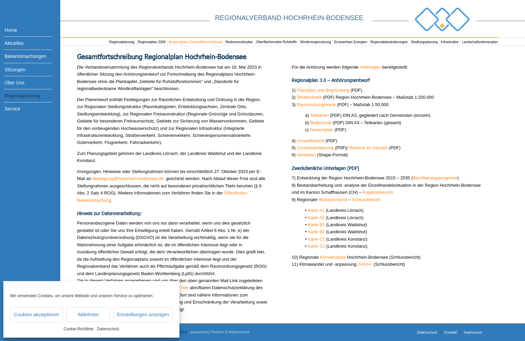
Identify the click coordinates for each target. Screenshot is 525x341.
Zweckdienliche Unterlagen (319, 168)
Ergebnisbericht (378, 192)
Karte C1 (316, 239)
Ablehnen (88, 314)
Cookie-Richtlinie (79, 329)
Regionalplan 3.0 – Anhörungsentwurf (331, 80)
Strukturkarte (309, 97)
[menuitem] (23, 30)
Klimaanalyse (333, 257)
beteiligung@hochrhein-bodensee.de (128, 178)
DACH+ (365, 264)
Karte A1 (316, 210)
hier (185, 287)
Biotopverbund (333, 199)
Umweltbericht (310, 140)
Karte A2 (316, 217)
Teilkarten (319, 115)
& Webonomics (237, 332)
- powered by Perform (206, 332)
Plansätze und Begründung (323, 90)
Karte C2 (316, 246)
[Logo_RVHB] (442, 19)
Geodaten (306, 154)
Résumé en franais (368, 147)
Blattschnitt (320, 122)
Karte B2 (316, 231)
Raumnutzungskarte (317, 104)
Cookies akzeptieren (36, 314)
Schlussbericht (366, 199)
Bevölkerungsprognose (435, 177)
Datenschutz (108, 329)
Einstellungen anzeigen (143, 314)
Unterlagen (370, 67)
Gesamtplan (321, 129)
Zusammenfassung (315, 147)
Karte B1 (316, 224)
